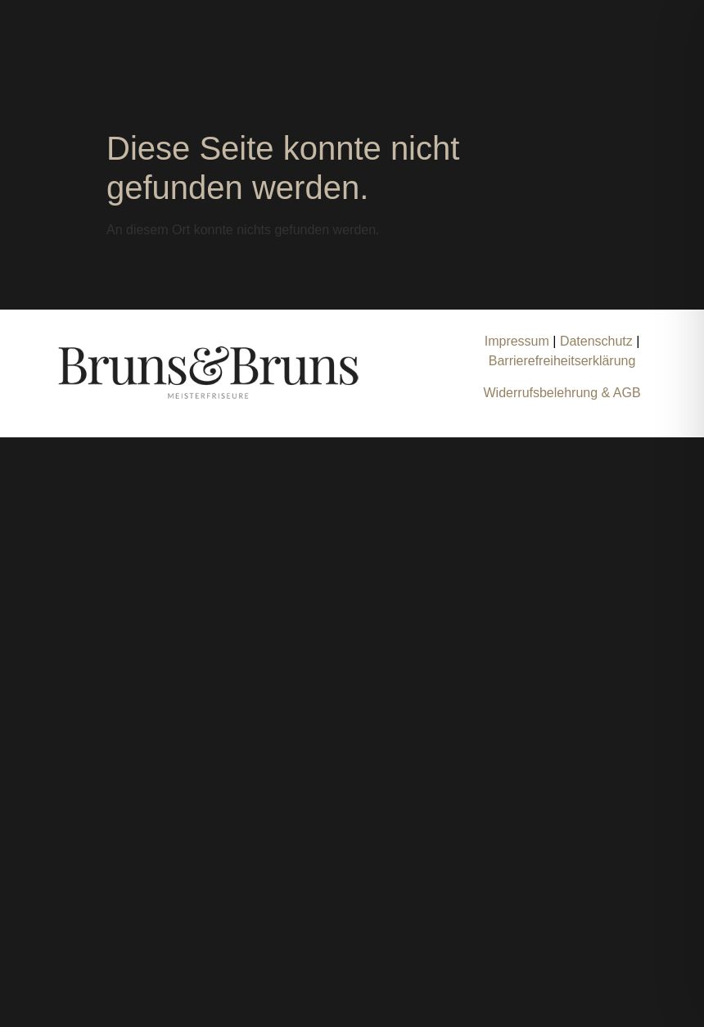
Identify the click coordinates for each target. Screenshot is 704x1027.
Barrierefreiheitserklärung (562, 361)
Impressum (517, 341)
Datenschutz (598, 341)
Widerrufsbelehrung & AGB (562, 393)
